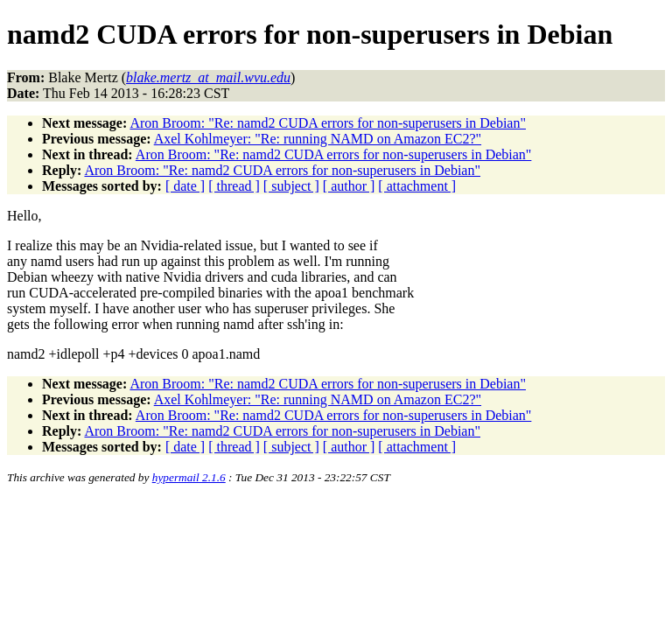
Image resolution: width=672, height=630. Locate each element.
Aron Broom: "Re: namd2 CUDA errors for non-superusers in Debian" (328, 123)
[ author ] (349, 185)
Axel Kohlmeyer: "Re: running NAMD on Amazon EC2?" (317, 138)
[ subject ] (291, 185)
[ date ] (185, 185)
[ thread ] (234, 185)
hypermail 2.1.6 (189, 477)
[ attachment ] (417, 185)
